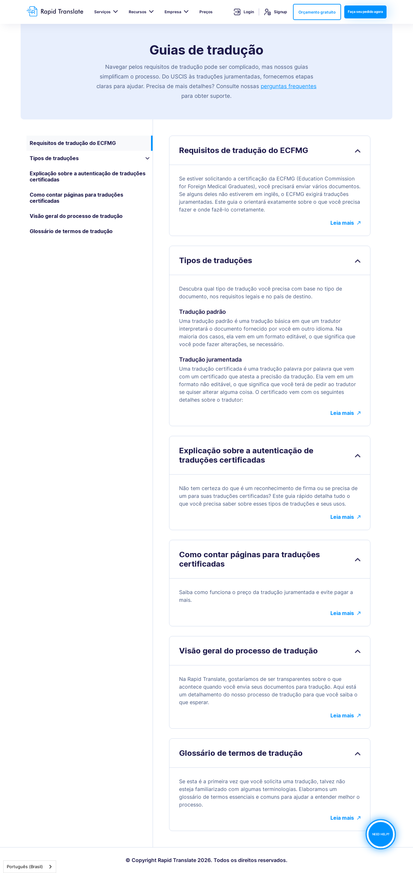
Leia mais (345, 223)
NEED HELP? (380, 834)
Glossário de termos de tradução (71, 231)
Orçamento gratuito (317, 12)
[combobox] (29, 866)
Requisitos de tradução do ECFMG (73, 143)
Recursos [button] (137, 11)
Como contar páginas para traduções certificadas (76, 197)
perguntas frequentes (289, 86)
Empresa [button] (173, 11)
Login (244, 12)
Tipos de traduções (89, 158)
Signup (275, 12)
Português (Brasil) (25, 866)
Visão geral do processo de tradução (76, 216)
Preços (206, 11)
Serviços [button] (102, 11)
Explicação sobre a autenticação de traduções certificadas (88, 176)
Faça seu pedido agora (365, 12)
